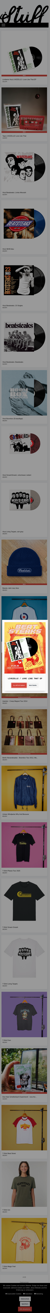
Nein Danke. (33, 685)
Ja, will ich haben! (19, 685)
